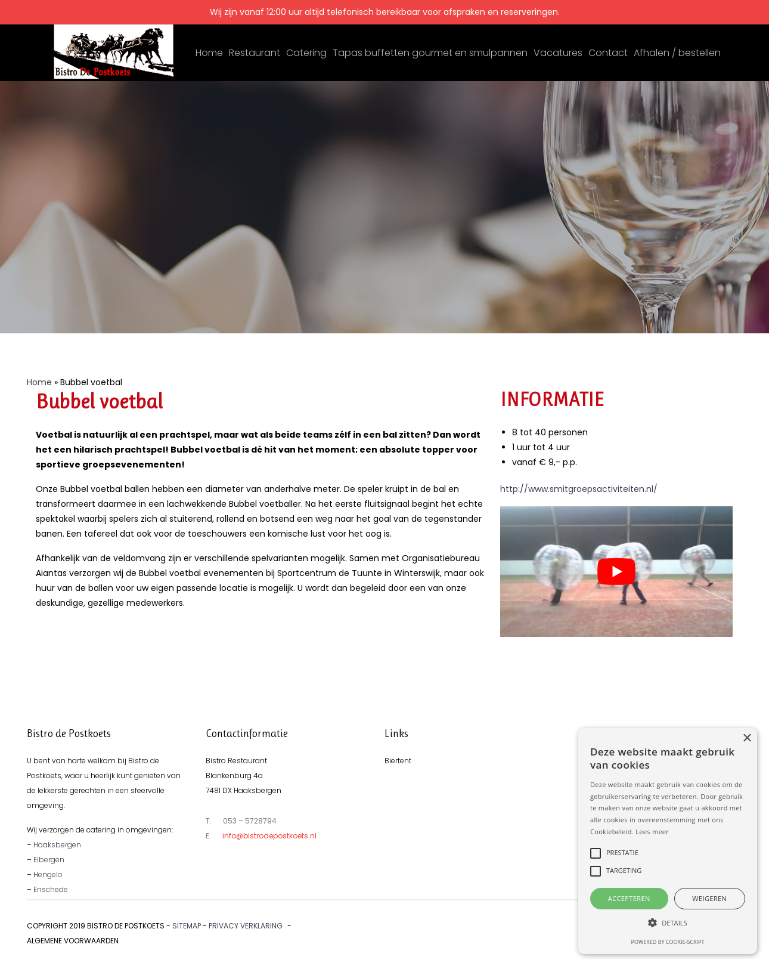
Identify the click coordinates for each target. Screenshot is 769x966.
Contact (608, 53)
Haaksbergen (57, 845)
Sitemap (186, 926)
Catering (306, 53)
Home (209, 53)
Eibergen (48, 859)
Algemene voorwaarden (73, 941)
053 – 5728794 (250, 821)
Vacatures (558, 53)
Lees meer (652, 831)
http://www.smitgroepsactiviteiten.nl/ (579, 489)
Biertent (397, 761)
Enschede (50, 889)
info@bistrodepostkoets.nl (269, 836)
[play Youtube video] (616, 571)
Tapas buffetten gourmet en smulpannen (430, 53)
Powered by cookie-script (668, 942)
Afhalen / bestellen (677, 53)
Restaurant (254, 53)
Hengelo (48, 874)
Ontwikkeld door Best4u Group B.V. (674, 926)
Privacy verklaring (246, 926)
